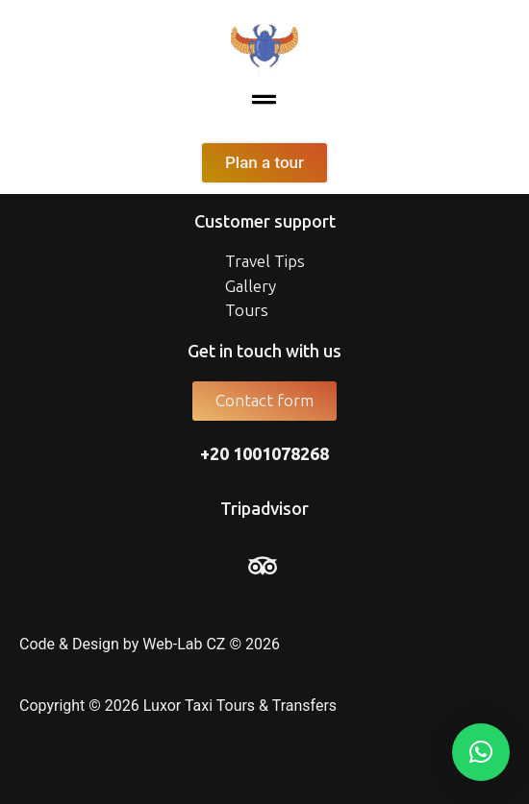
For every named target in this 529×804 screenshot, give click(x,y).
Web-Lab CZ (183, 644)
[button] (264, 101)
